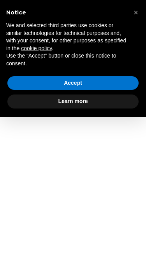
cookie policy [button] (36, 48)
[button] (136, 12)
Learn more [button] (73, 101)
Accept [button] (73, 83)
